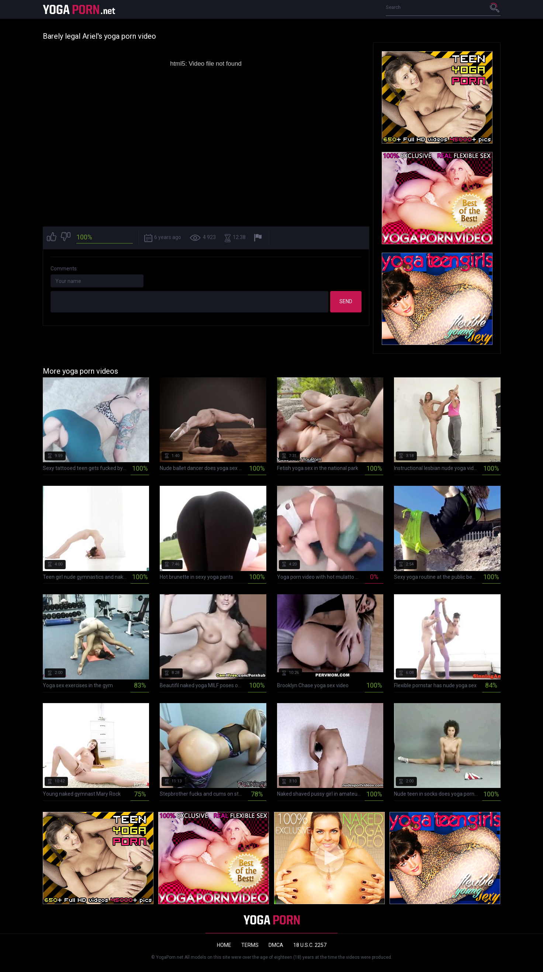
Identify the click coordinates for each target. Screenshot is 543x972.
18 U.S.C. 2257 (309, 945)
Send (345, 301)
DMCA (276, 945)
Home (224, 945)
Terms (250, 945)
